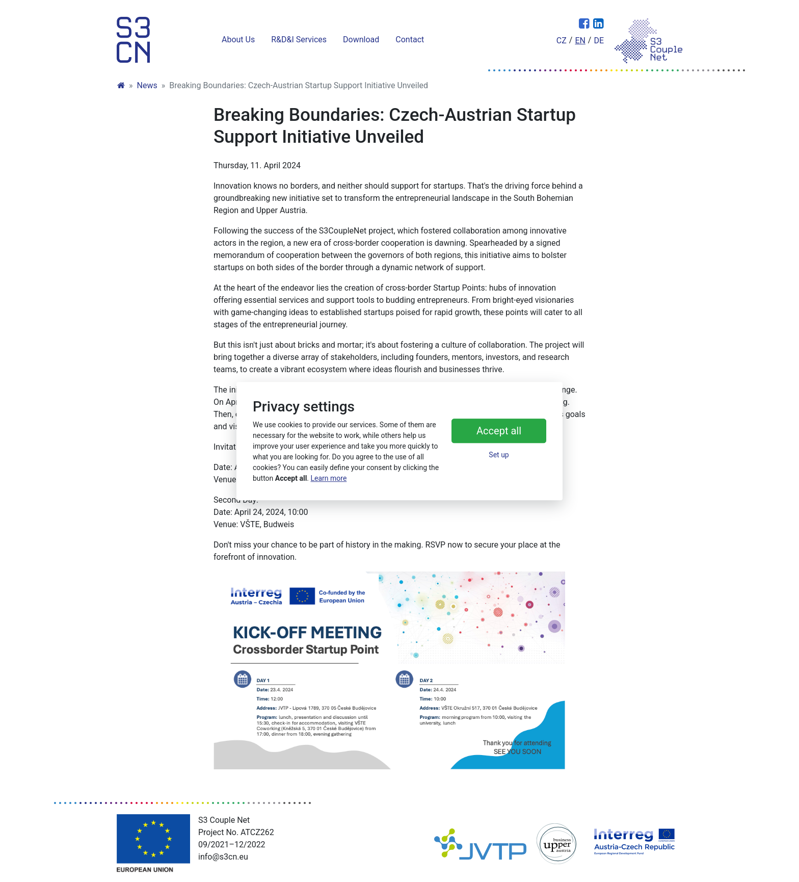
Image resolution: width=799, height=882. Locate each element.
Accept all (498, 431)
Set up (499, 455)
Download (361, 39)
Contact (409, 39)
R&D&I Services (299, 39)
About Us (238, 39)
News (147, 85)
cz (561, 40)
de (599, 40)
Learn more (329, 478)
